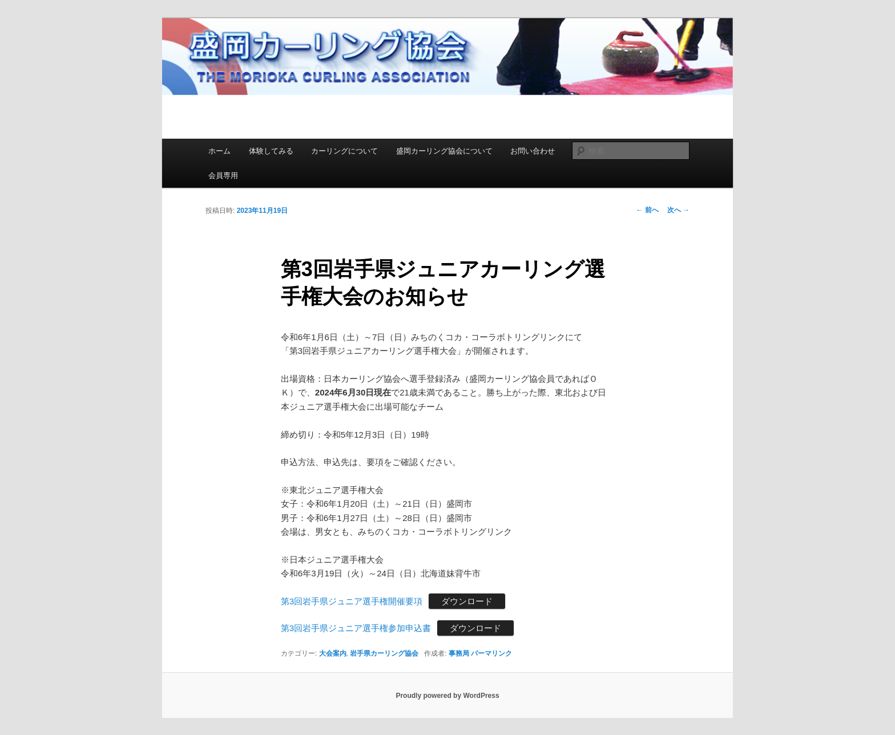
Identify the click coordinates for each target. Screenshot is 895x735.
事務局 (459, 653)
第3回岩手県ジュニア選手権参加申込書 (356, 628)
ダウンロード (467, 601)
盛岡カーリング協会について (444, 151)
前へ (647, 210)
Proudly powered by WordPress (447, 696)
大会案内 (332, 653)
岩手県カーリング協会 (384, 653)
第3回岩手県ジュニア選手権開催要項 (351, 601)
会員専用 (223, 175)
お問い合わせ (532, 151)
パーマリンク (491, 653)
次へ (678, 210)
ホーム (219, 151)
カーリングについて (344, 151)
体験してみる (271, 151)
